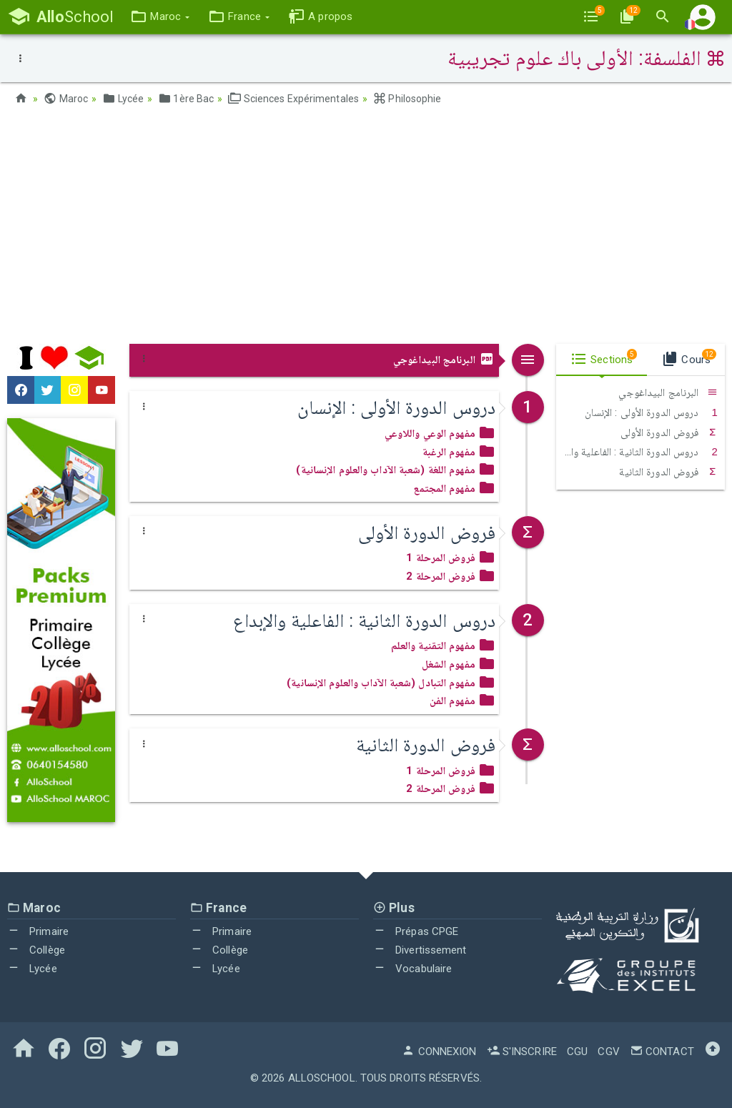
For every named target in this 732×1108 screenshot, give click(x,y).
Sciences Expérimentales (293, 98)
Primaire (38, 931)
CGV (608, 1051)
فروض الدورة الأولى (669, 432)
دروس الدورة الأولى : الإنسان (651, 412)
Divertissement (420, 950)
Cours (688, 357)
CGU (577, 1051)
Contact (662, 1051)
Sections (603, 357)
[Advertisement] (366, 229)
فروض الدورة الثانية (668, 471)
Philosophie (407, 98)
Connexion (439, 1051)
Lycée (123, 98)
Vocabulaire (412, 968)
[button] (160, 17)
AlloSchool (321, 1078)
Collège (36, 950)
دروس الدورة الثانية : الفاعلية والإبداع (637, 451)
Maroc (66, 98)
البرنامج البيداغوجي (444, 359)
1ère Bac (186, 98)
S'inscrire (522, 1051)
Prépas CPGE (415, 931)
